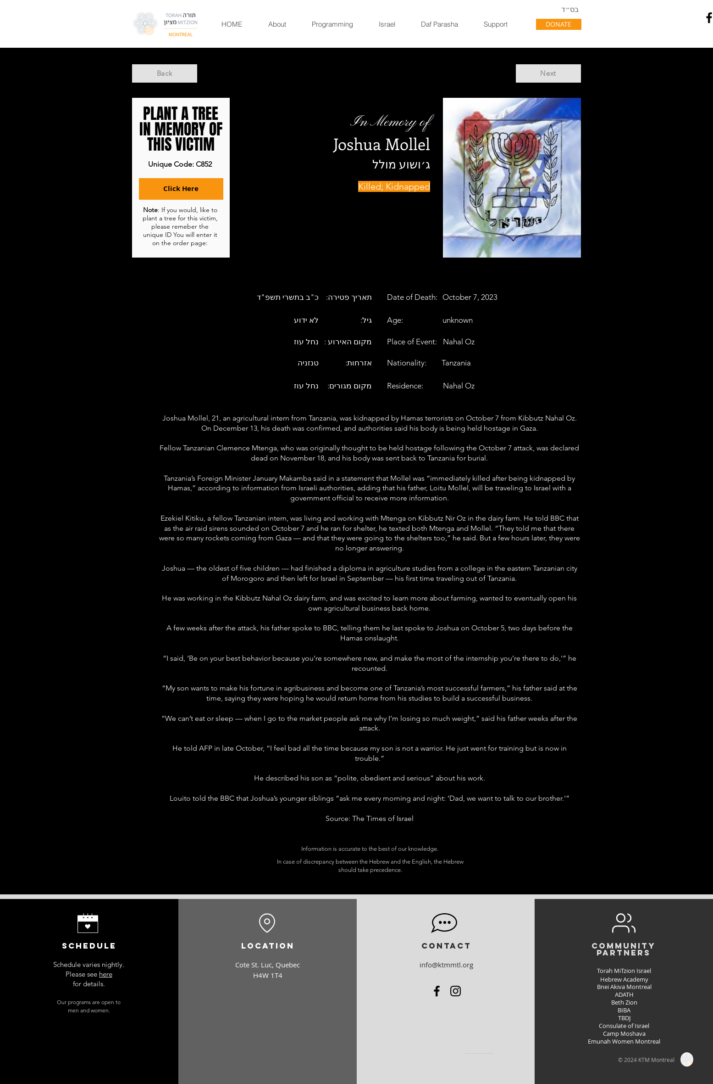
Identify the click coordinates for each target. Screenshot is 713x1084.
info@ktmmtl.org (446, 964)
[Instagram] (455, 991)
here (105, 974)
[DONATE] (558, 24)
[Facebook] (437, 991)
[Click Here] (181, 189)
